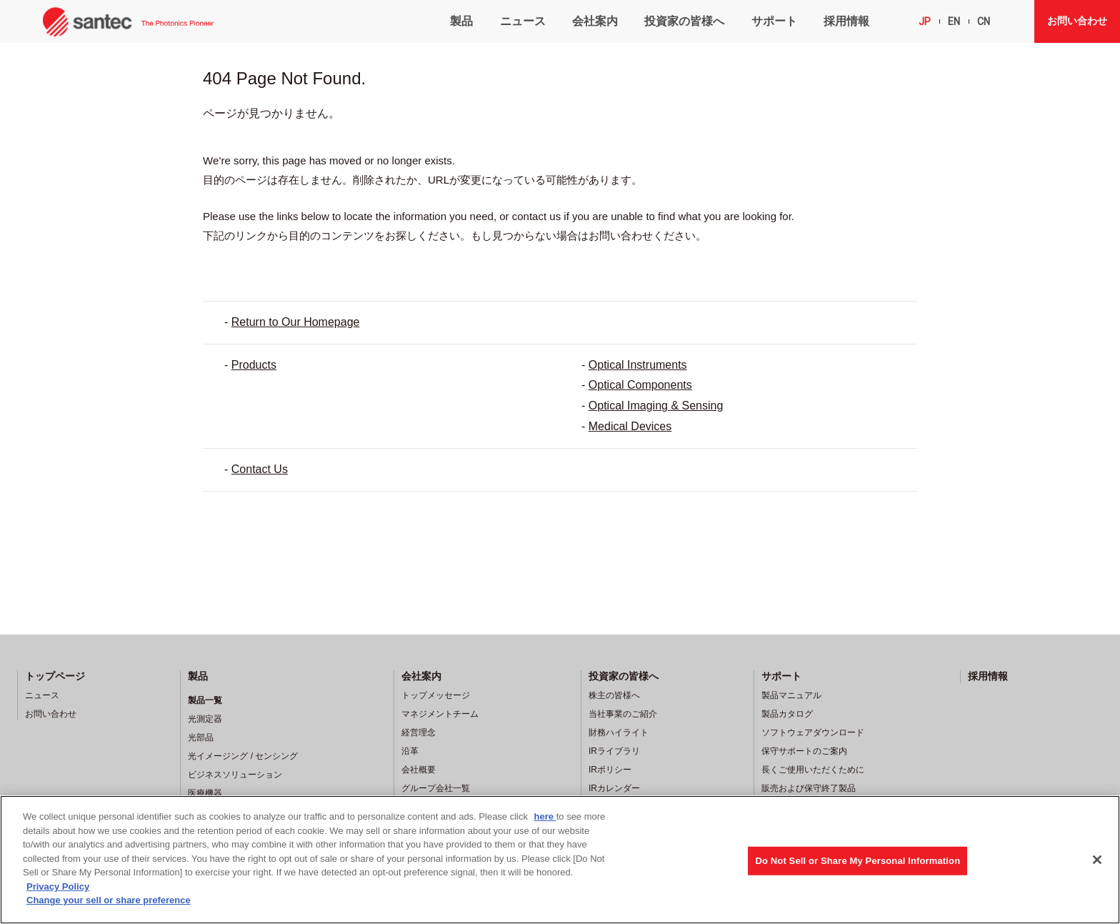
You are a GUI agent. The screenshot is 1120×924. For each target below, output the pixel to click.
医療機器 (205, 793)
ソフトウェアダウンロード (812, 732)
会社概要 (418, 770)
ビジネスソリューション (235, 775)
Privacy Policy (57, 886)
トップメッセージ (435, 695)
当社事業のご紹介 (623, 714)
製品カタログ (787, 714)
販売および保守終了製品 (808, 788)
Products (253, 365)
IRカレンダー (614, 788)
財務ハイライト (619, 732)
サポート (774, 21)
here (545, 816)
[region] (560, 859)
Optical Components (640, 385)
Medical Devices (630, 426)
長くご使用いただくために (812, 770)
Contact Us (259, 469)
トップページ (55, 676)
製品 (461, 21)
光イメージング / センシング (243, 756)
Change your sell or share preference (108, 900)
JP (925, 21)
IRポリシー (610, 770)
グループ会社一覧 (435, 788)
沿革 (410, 751)
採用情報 (846, 21)
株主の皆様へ (614, 695)
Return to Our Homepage (295, 322)
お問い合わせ (1077, 20)
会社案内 (595, 21)
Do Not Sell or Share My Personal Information (857, 860)
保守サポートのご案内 (804, 751)
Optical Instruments (638, 365)
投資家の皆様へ (684, 21)
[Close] (1097, 859)
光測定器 (205, 719)
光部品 (201, 737)
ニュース (523, 21)
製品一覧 (205, 700)
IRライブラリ (614, 751)
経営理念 (418, 732)
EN (954, 21)
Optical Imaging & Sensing (656, 405)
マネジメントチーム (440, 714)
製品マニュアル (791, 695)
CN (983, 21)
